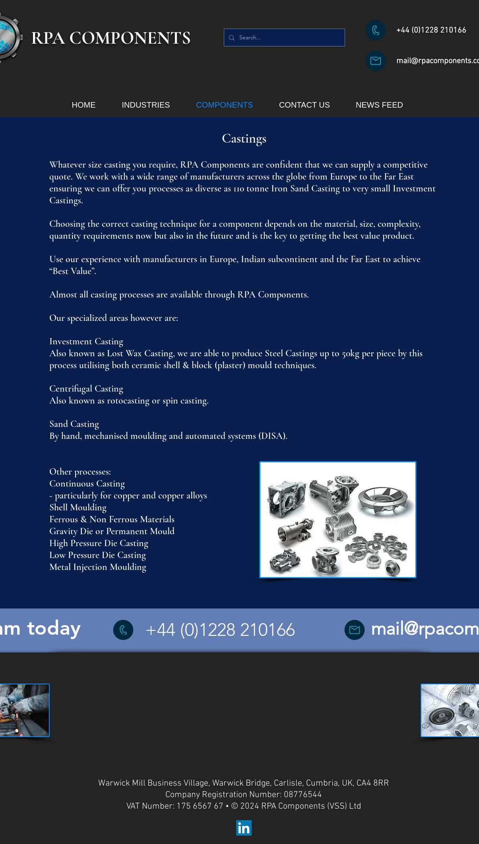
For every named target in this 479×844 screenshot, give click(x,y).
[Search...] (283, 37)
